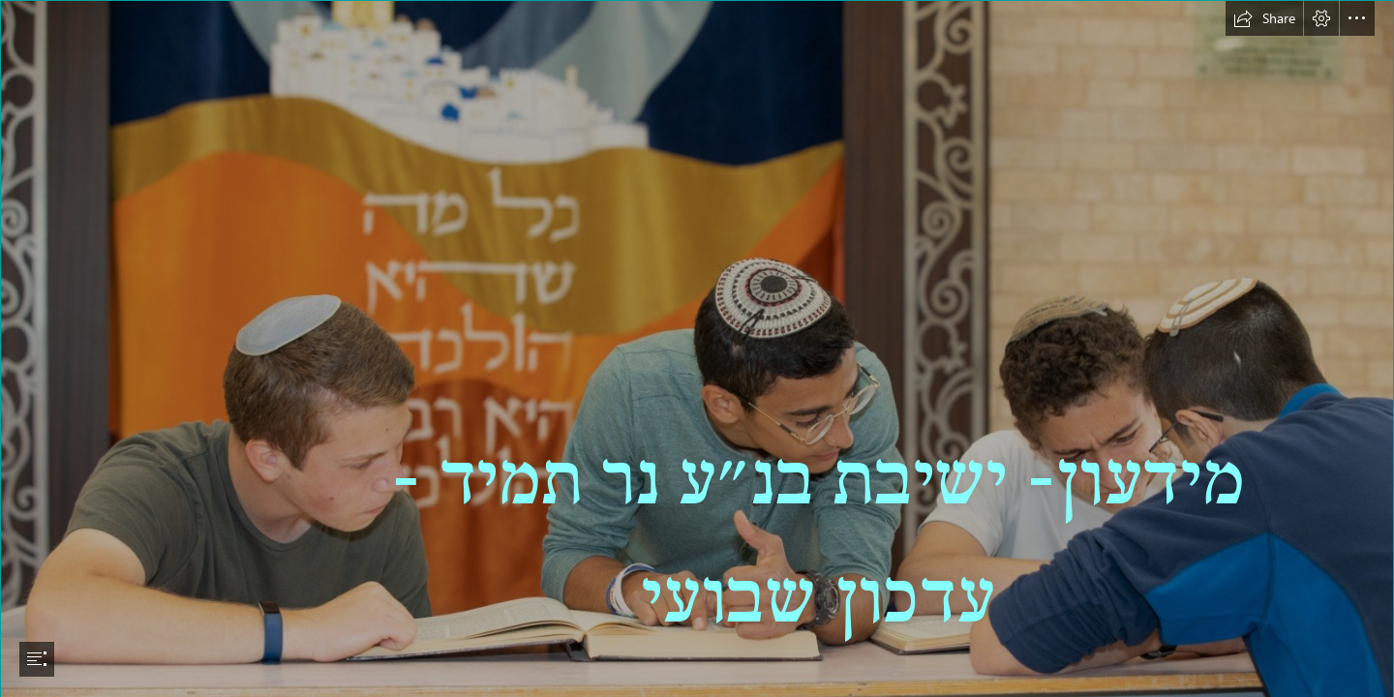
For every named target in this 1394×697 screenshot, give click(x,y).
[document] (697, 348)
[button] (1264, 18)
